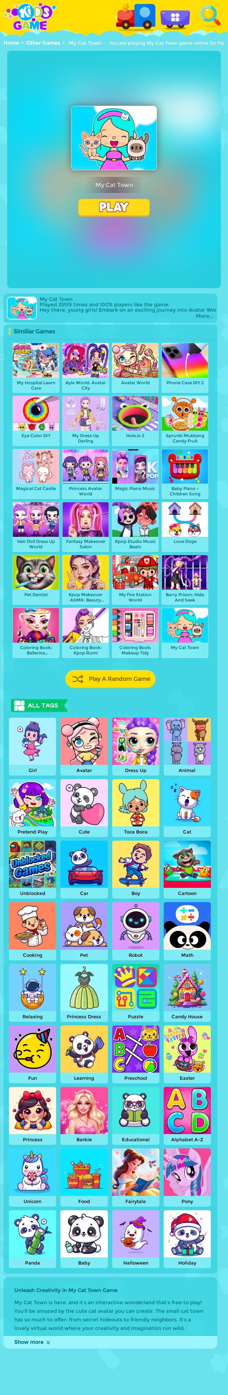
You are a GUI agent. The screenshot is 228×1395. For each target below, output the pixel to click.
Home (11, 43)
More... (205, 316)
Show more (32, 1342)
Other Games (43, 43)
